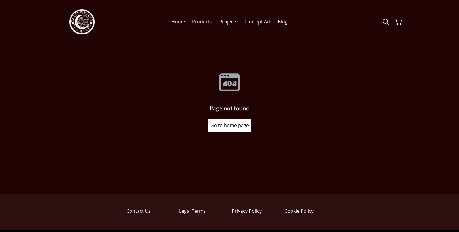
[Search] (385, 21)
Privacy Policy (247, 211)
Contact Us (138, 211)
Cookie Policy (299, 211)
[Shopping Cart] (398, 21)
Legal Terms (192, 211)
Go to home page (229, 125)
